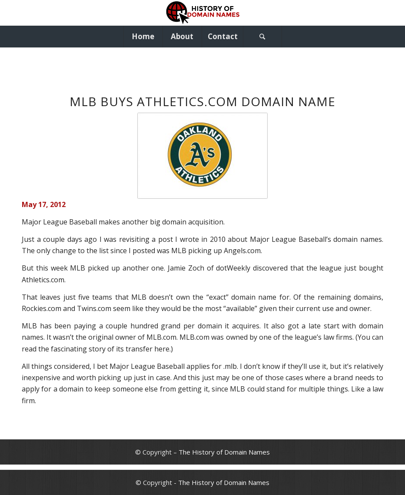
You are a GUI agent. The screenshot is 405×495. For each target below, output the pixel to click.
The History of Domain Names (224, 452)
